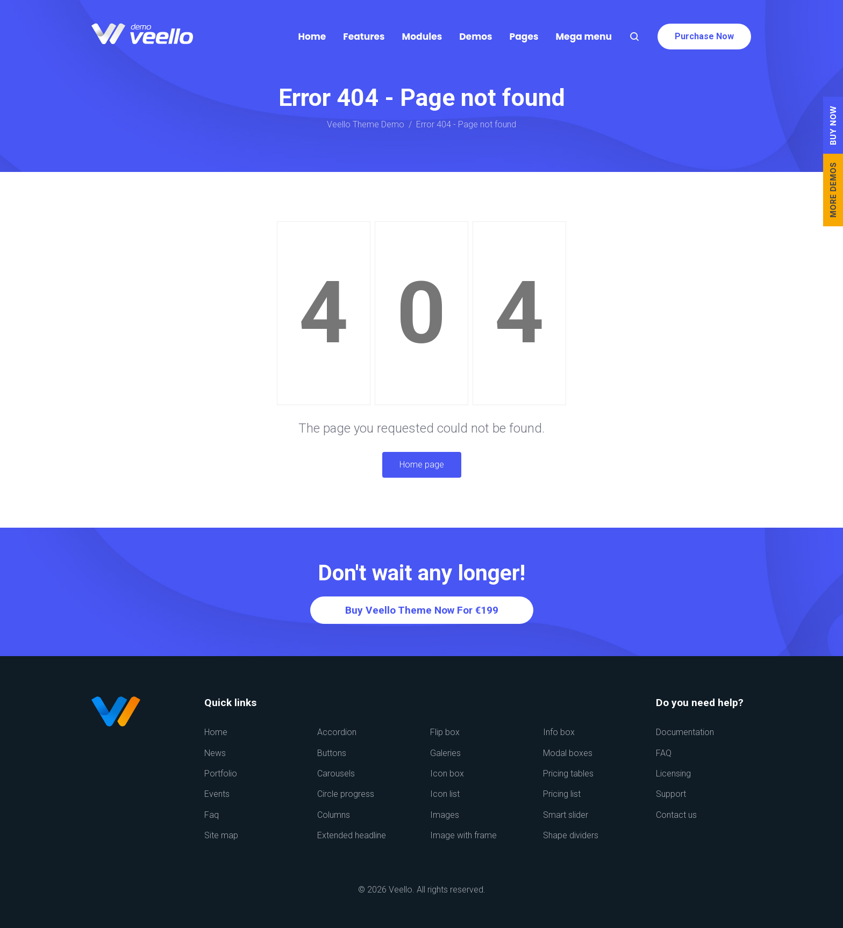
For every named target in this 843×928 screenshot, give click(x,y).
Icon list (445, 794)
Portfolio (220, 773)
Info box (559, 732)
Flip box (445, 732)
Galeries (445, 753)
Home (215, 732)
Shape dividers (570, 835)
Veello (400, 889)
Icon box (447, 773)
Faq (211, 815)
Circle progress (345, 794)
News (215, 753)
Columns (333, 815)
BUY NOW (833, 125)
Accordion (336, 732)
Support (671, 794)
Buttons (331, 753)
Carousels (336, 773)
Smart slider (565, 815)
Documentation (685, 732)
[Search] (634, 36)
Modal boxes (567, 753)
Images (444, 815)
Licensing (673, 773)
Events (217, 794)
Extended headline (351, 835)
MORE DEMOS (833, 190)
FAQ (663, 753)
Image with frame (463, 835)
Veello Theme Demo (365, 124)
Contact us (676, 815)
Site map (221, 835)
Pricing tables (568, 773)
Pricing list (562, 794)
